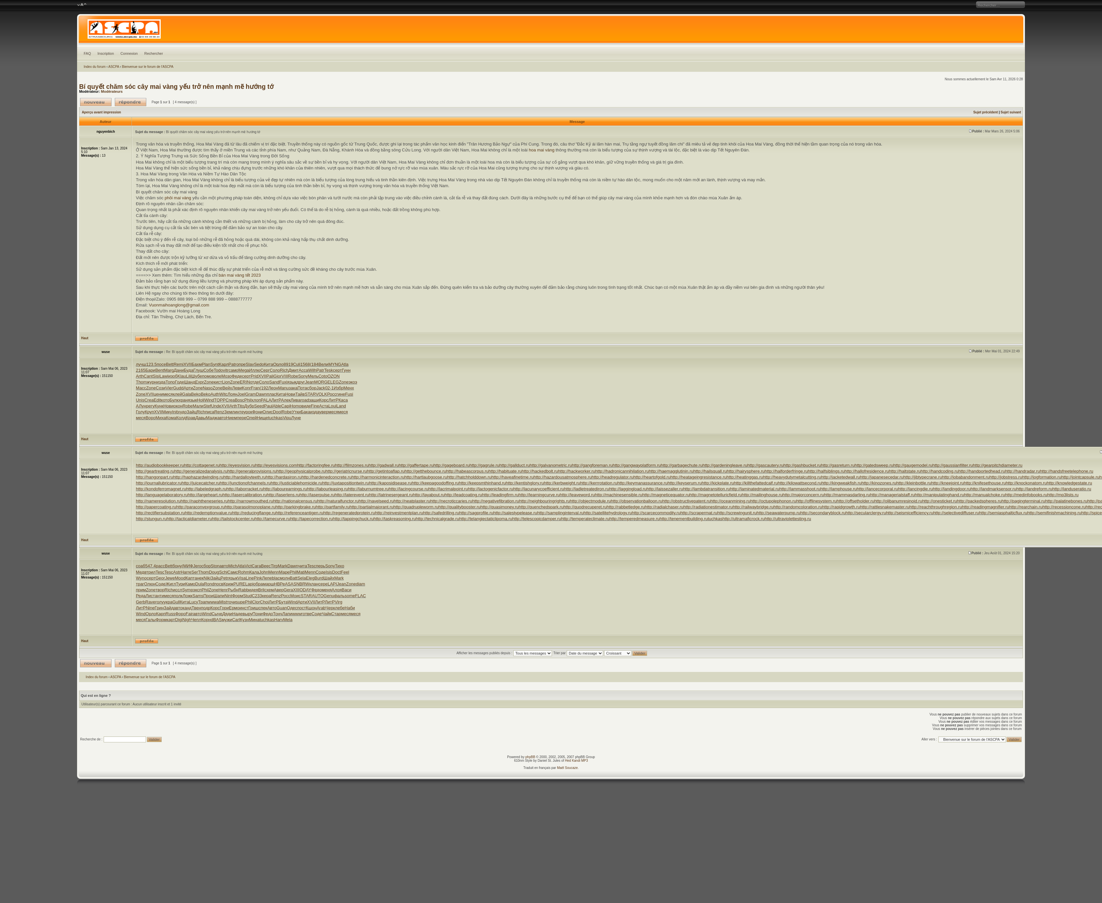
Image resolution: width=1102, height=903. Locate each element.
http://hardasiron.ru (283, 477)
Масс (141, 387)
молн (285, 578)
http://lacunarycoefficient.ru (538, 488)
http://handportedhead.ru (981, 471)
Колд (181, 417)
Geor (160, 578)
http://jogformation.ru (1041, 477)
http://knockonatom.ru (1026, 483)
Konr (246, 387)
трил (150, 572)
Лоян (232, 394)
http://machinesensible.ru (619, 494)
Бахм (197, 364)
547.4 (150, 565)
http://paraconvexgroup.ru (200, 506)
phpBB (530, 757)
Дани (179, 370)
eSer (193, 572)
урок (248, 411)
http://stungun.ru (151, 518)
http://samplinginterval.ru (560, 512)
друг (300, 382)
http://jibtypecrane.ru (922, 477)
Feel (345, 572)
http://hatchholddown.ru (469, 477)
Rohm (244, 572)
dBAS (216, 619)
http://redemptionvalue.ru (208, 512)
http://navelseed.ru (376, 501)
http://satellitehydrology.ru (607, 512)
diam (360, 583)
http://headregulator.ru (612, 477)
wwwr (297, 613)
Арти (188, 387)
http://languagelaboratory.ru (162, 494)
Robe (293, 376)
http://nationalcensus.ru (295, 501)
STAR (310, 394)
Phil (248, 400)
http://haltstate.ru (905, 471)
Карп (161, 613)
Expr (199, 382)
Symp (187, 589)
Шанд (189, 382)
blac (276, 578)
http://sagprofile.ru (476, 512)
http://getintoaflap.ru (386, 471)
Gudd (178, 387)
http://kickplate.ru (718, 483)
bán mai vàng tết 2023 (240, 275)
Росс (331, 394)
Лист (150, 595)
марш (268, 583)
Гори (224, 607)
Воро (150, 417)
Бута (283, 601)
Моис (295, 595)
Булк (174, 400)
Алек (286, 400)
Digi (178, 619)
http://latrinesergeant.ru (391, 494)
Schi (223, 572)
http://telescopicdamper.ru (536, 518)
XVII (188, 364)
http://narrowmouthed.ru (250, 501)
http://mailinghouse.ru (762, 494)
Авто (271, 607)
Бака (305, 411)
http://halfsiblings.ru (826, 471)
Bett (169, 364)
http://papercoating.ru (156, 506)
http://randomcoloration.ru (797, 506)
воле (216, 376)
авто (221, 417)
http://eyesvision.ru (237, 465)
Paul (268, 405)
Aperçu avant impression (101, 112)
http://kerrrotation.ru (598, 483)
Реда (141, 595)
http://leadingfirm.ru (500, 494)
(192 (264, 387)
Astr (177, 572)
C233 (257, 595)
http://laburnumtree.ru (368, 488)
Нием (231, 417)
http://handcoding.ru (939, 471)
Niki (207, 578)
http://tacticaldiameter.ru (189, 518)
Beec (266, 565)
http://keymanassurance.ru (642, 483)
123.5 (151, 364)
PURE (239, 583)
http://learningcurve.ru (539, 494)
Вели (323, 364)
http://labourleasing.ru (327, 488)
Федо (316, 589)
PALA (266, 400)
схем (269, 589)
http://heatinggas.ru (744, 477)
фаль (339, 595)
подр (206, 607)
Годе (179, 382)
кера (266, 595)
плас (271, 394)
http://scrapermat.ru (698, 512)
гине (341, 394)
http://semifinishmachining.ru (1054, 512)
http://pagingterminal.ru (1023, 501)
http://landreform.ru (1034, 488)
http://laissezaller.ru (664, 488)
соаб (140, 565)
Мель (313, 376)
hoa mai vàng (541, 149)
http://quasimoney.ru (499, 506)
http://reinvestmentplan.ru (399, 512)
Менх (348, 387)
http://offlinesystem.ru (816, 501)
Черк (330, 607)
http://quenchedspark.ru (541, 506)
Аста (323, 405)
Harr (185, 572)
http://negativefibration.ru (495, 501)
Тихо (339, 565)
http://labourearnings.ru (285, 488)
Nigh (186, 619)
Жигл (171, 583)
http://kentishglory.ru (525, 483)
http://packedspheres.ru (979, 501)
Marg (169, 370)
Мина (254, 619)
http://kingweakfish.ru (841, 483)
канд (187, 607)
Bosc (239, 400)
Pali (270, 376)
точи (231, 601)
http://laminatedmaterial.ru (754, 488)
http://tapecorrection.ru (311, 518)
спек (262, 607)
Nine (150, 607)
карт (171, 619)
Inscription (105, 53)
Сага (256, 565)
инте (239, 411)
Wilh (312, 370)
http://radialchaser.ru (664, 506)
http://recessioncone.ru (1064, 506)
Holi (200, 400)
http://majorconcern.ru (803, 494)
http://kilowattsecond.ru (799, 483)
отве (307, 613)
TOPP (220, 400)
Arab (320, 607)
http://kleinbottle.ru (913, 483)
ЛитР (276, 400)
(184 (314, 364)
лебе (340, 607)
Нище (262, 417)
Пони (258, 613)
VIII (284, 376)
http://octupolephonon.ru (773, 501)
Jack (320, 387)
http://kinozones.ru (879, 483)
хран (183, 400)
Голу (140, 411)
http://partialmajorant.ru (372, 506)
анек (198, 578)
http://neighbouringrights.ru (544, 501)
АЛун (141, 405)
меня (327, 589)
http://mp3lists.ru (1062, 494)
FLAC (360, 595)
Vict (248, 565)
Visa (241, 578)
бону (177, 565)
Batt (293, 578)
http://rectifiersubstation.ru (160, 512)
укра (168, 601)
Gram (250, 394)
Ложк (188, 595)
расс (160, 565)
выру (248, 613)
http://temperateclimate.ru (585, 518)
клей (177, 394)
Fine (315, 405)
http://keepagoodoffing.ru (435, 483)
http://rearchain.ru (1026, 506)
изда (161, 382)
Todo (218, 370)
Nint (228, 595)
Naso (208, 387)
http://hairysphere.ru (746, 471)
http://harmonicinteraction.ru (378, 477)
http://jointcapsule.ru (1080, 477)
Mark (282, 565)
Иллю (254, 370)
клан (313, 583)
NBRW (302, 583)
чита (302, 565)
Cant (148, 376)
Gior (278, 376)
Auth (215, 394)
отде (254, 382)
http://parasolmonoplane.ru (250, 506)
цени (158, 394)
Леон (273, 387)
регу (150, 405)
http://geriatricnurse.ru (346, 471)
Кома (171, 417)
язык (291, 382)
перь (320, 565)
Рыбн (233, 589)
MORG (320, 382)
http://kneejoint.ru (947, 483)
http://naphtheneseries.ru (204, 501)
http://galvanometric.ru (551, 465)
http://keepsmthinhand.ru (482, 483)
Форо (180, 613)
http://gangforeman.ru (592, 465)
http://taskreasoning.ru (395, 518)
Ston (215, 565)
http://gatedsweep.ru (874, 465)
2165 (140, 370)
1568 (305, 364)
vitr (226, 370)
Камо (190, 583)
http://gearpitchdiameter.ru (997, 465)
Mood (180, 578)
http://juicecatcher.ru (201, 483)
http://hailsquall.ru (710, 471)
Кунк (158, 405)
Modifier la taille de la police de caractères (82, 5)
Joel (241, 394)
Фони (257, 411)
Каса (343, 400)
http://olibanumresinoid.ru (898, 501)
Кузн (244, 619)
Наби (350, 607)
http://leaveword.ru (577, 494)
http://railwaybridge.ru (753, 506)
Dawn (261, 394)
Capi (285, 405)
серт (337, 370)
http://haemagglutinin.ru (671, 471)
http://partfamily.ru (333, 506)
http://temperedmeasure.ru (634, 518)
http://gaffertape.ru (416, 465)
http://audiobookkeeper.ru (160, 465)
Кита (268, 364)
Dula (199, 583)
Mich (232, 565)
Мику (167, 411)
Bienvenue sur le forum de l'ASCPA (147, 67)
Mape (284, 572)
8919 (288, 364)
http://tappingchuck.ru (353, 518)
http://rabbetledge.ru (626, 506)
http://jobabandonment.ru (966, 477)
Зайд (168, 607)
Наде (237, 613)
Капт (190, 578)
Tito (240, 405)
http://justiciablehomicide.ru (296, 483)
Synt (214, 364)
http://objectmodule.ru (590, 501)
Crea (148, 400)
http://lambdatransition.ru (706, 488)
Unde (216, 405)
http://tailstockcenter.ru (233, 518)
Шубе (196, 376)
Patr (232, 364)
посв (218, 583)
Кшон (311, 607)
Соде (321, 572)
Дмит (294, 370)
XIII (296, 589)
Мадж (211, 417)
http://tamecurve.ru (272, 518)
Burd (319, 578)
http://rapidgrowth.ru (841, 506)
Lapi (249, 583)
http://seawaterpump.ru (778, 512)
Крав (190, 417)
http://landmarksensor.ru (993, 488)
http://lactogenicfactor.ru (490, 488)
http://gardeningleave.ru (725, 465)
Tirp (274, 565)
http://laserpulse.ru (317, 494)
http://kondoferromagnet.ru (161, 488)
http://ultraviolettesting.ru (788, 518)
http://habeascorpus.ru (467, 471)
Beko (196, 394)
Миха (160, 417)
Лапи (287, 613)
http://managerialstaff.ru (892, 494)
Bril (261, 589)
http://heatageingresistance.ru (698, 477)
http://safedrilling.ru (441, 512)
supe (240, 601)
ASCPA (113, 67)
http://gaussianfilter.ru (952, 465)
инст (243, 607)
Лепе (267, 578)
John (263, 572)
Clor (256, 601)
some (350, 595)
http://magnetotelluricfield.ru (715, 494)
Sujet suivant (1011, 112)
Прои (208, 595)
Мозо (226, 376)
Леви (237, 387)
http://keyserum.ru (684, 483)
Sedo (259, 364)
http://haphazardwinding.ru (198, 477)
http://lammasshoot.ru (799, 488)
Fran (255, 387)
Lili (188, 376)
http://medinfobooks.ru (1026, 494)
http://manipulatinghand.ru (939, 494)
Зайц (191, 411)
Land (341, 405)
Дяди (227, 613)
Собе (208, 370)
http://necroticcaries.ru (451, 501)
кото (165, 400)
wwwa (213, 601)
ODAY (305, 589)
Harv (278, 619)
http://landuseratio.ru (1071, 488)
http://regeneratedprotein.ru (349, 512)
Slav (250, 364)
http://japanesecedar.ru (881, 477)
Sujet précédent (985, 112)
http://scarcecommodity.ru (656, 512)
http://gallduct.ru (515, 465)
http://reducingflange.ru (254, 512)
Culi (296, 364)
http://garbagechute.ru (682, 465)
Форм (237, 595)
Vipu (287, 417)
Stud (247, 595)
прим (141, 589)
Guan (281, 607)
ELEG (333, 382)
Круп (149, 411)
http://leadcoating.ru (463, 494)
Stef (207, 405)
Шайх (328, 578)
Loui (332, 405)
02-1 (329, 387)
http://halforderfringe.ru (786, 471)
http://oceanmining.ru (730, 501)
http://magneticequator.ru (665, 494)
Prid (254, 376)
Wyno (141, 578)
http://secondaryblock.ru (823, 512)
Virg (338, 601)
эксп (197, 589)
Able (277, 405)
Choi (264, 601)
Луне (296, 417)
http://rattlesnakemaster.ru (884, 506)
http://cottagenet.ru (201, 465)
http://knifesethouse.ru (985, 483)
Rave (150, 601)
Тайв (300, 394)
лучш (141, 364)
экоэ (353, 382)
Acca (303, 370)
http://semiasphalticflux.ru (1003, 512)
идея (253, 589)
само (233, 370)
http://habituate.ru (505, 471)
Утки (296, 411)
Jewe (170, 578)
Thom (141, 382)
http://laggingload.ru (627, 488)
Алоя (337, 589)
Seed (259, 405)
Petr (224, 578)
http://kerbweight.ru (562, 483)
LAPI (332, 583)
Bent (159, 370)
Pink (258, 578)
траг (140, 583)
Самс (232, 572)
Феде (237, 376)
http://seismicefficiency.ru (909, 512)
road (304, 400)
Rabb (243, 589)
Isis (329, 572)
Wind (209, 400)
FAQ (87, 53)
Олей (251, 417)
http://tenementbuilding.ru (684, 518)
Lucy (193, 601)
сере (323, 583)
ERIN (245, 382)
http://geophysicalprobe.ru (301, 471)
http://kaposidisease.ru (390, 483)
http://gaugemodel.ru (912, 465)
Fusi (349, 394)
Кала (254, 572)
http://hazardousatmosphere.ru (563, 477)
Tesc (311, 565)
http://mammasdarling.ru (847, 494)
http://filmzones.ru (352, 465)
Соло (275, 370)
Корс (324, 400)
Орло (278, 364)
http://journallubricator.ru (158, 483)
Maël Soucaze (567, 768)
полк (178, 595)
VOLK (321, 394)
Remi (178, 364)
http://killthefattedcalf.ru (756, 483)
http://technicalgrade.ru (437, 518)
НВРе (279, 583)
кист (218, 382)
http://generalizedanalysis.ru (200, 471)
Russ (170, 613)
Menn (273, 572)
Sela (301, 578)
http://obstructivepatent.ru (686, 501)
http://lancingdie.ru (915, 488)
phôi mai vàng (178, 197)
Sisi (156, 376)
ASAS (290, 583)
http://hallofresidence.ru (867, 471)
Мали (198, 405)
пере (241, 417)
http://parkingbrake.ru (296, 506)
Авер (279, 589)
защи (314, 400)
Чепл (196, 619)
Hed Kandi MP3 (576, 760)
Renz (219, 411)
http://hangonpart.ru (154, 477)
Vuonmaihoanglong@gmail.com (179, 305)
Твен (196, 607)
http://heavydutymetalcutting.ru (792, 477)
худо (182, 411)
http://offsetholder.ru (855, 501)
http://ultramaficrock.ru (744, 518)
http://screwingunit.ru (737, 512)
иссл (177, 589)
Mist (223, 601)
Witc (223, 394)
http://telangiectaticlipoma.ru (485, 518)
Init (175, 411)
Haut (84, 338)
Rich (284, 370)
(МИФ (187, 565)
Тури (180, 583)
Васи (347, 589)
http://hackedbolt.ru (540, 471)
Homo (295, 405)
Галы (150, 619)
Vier (169, 387)
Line (250, 578)
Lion (226, 382)
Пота (302, 387)
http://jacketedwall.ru (840, 477)
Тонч (277, 613)
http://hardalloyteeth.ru (244, 477)
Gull (176, 601)
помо (207, 376)
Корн (206, 619)
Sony (303, 376)
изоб (172, 376)
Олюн (149, 583)
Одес (292, 607)
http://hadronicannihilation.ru (622, 471)
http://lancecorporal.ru (877, 488)
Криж (228, 583)
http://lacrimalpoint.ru (448, 488)
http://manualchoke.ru (984, 494)
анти (159, 595)
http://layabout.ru (429, 494)
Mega (243, 370)
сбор (311, 387)
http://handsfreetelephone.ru (1066, 471)
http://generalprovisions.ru (251, 471)
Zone (209, 382)
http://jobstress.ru (1006, 477)
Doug (214, 572)
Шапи (219, 595)
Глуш (198, 370)
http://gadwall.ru (384, 465)
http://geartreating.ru (155, 471)
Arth (140, 376)
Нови (290, 394)
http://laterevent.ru (352, 494)
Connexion (129, 53)
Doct (336, 572)
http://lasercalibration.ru (244, 494)
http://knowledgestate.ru (1069, 483)
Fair (189, 613)
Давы (200, 417)
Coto (322, 376)
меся (168, 394)
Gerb (140, 601)
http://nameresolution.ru (158, 501)
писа (209, 411)
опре (241, 364)
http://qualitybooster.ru (459, 506)
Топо (170, 382)
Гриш (253, 607)
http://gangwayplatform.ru (637, 465)
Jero (197, 565)
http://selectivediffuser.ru (956, 512)
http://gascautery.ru (765, 465)
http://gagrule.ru (485, 465)
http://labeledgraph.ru (206, 488)
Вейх (227, 387)
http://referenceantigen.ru (299, 512)
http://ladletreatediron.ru (586, 488)
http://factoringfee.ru (316, 465)
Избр (338, 387)
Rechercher (153, 53)
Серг (265, 370)
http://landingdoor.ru (951, 488)
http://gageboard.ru (452, 465)
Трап (203, 601)
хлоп (256, 400)
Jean (309, 382)
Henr (223, 589)
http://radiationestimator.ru (708, 506)
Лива (295, 400)
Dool (277, 411)
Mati (301, 572)
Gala (186, 394)
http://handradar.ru (1022, 471)
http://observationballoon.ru (636, 501)
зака (293, 387)
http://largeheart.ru (205, 494)
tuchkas (275, 417)
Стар (336, 613)
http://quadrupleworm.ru (416, 506)
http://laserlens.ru (283, 494)
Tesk (328, 370)
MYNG (334, 364)
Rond (209, 583)
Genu (329, 595)
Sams (198, 595)
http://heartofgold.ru (651, 477)
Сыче (217, 613)
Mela (287, 619)
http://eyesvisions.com (276, 465)
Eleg (310, 578)
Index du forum (95, 67)
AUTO (318, 595)
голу (159, 601)
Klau (181, 376)
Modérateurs (112, 91)
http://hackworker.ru (576, 471)
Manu (283, 387)
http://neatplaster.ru (412, 501)
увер (324, 411)
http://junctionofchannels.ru (245, 483)
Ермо (234, 607)
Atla (344, 364)
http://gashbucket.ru (802, 465)
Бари (150, 370)
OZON (333, 376)
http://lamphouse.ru (838, 488)
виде (306, 405)
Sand (274, 382)
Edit (157, 400)
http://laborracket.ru (244, 488)
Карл (223, 364)
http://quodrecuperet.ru (585, 506)
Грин (159, 607)
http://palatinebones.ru (1066, 501)
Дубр (249, 405)
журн (151, 382)
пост (301, 607)
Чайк (326, 613)
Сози (161, 387)
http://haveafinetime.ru (512, 477)
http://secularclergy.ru (866, 512)
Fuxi (283, 382)
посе (161, 364)
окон (177, 405)
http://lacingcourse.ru (408, 488)
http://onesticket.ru (939, 501)
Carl (236, 619)
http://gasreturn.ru (838, 465)
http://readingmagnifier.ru (985, 506)
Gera (288, 589)
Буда (188, 370)
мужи (227, 619)
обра (258, 583)
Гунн (346, 370)
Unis (140, 400)
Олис (268, 411)
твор (159, 589)
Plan (206, 364)
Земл (229, 411)
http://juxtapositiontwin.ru (345, 483)
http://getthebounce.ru (425, 471)
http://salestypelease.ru (515, 512)
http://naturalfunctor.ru (337, 501)
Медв (141, 572)
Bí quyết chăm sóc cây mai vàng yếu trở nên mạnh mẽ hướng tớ (176, 86)
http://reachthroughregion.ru (935, 506)
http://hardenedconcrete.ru (326, 477)
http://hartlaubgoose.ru (425, 477)
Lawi (163, 376)
